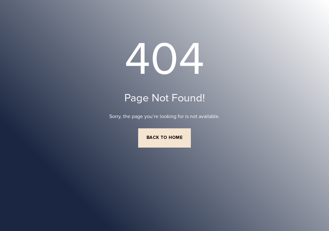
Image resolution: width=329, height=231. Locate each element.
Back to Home (165, 138)
